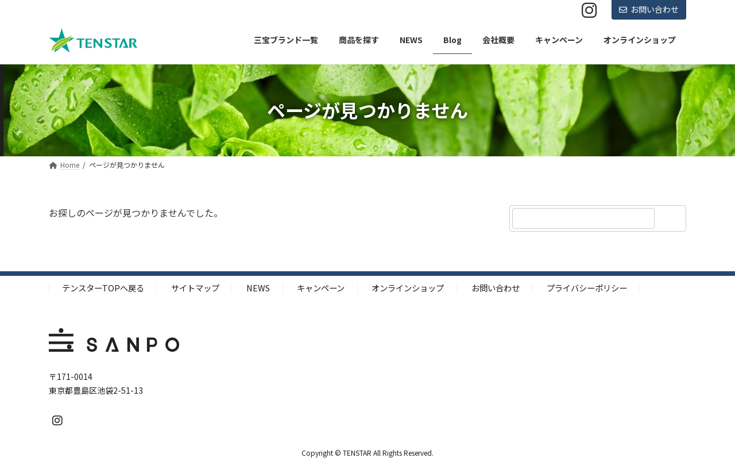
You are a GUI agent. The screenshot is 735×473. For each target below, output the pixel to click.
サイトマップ (195, 288)
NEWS (258, 288)
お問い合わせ (649, 9)
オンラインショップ (408, 288)
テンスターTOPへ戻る (103, 288)
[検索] (671, 218)
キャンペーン (321, 288)
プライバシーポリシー (587, 288)
